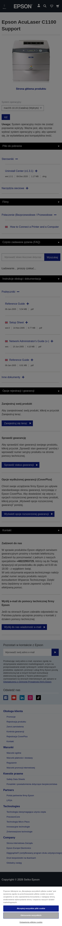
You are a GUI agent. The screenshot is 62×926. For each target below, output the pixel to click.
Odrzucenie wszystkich (31, 915)
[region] (31, 906)
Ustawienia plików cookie (31, 922)
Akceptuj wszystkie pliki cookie (31, 908)
